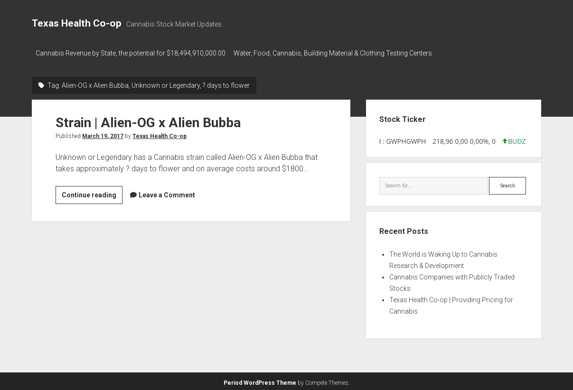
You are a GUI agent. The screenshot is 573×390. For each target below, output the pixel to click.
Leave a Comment (167, 192)
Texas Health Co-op (77, 23)
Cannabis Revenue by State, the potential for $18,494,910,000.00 (130, 53)
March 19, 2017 (102, 133)
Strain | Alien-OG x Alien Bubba (148, 120)
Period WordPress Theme (260, 380)
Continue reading (92, 193)
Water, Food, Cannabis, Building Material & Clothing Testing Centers (337, 53)
